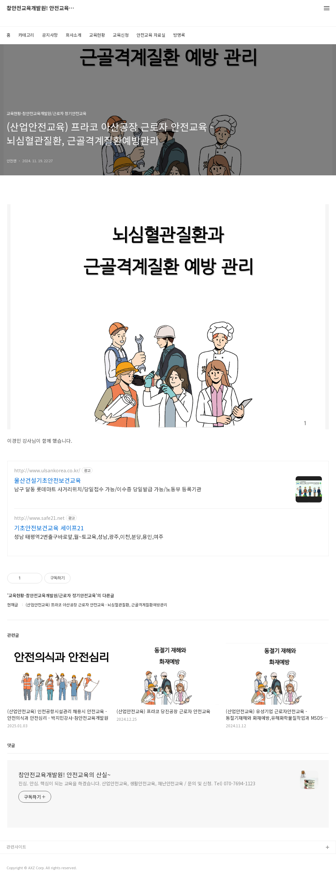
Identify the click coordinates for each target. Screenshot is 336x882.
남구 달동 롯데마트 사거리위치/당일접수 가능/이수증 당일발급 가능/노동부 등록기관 (107, 489)
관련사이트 (16, 847)
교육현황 (97, 35)
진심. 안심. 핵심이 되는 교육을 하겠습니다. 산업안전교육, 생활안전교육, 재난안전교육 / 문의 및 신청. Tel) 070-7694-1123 (136, 783)
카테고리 (26, 35)
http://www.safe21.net (39, 518)
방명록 (179, 35)
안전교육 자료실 (150, 35)
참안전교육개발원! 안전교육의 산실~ (43, 8)
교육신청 (121, 35)
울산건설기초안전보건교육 (47, 480)
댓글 (11, 745)
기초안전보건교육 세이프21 (49, 528)
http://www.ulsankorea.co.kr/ (47, 470)
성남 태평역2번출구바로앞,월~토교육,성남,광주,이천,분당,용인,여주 (88, 536)
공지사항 (50, 35)
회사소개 (73, 35)
